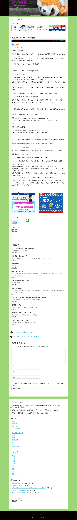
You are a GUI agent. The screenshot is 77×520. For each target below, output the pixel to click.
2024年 (14, 468)
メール (14, 371)
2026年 (14, 455)
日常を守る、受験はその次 (20, 320)
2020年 (14, 474)
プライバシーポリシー (38, 514)
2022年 (14, 471)
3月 (14, 460)
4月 (14, 458)
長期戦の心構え (17, 305)
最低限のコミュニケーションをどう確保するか (25, 336)
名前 (14, 365)
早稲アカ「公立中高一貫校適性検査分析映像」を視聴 (29, 297)
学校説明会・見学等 (17, 433)
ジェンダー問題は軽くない (20, 280)
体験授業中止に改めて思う (20, 256)
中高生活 (14, 421)
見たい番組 (15, 264)
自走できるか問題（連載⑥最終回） (23, 248)
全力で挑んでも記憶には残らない (21, 332)
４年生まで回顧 (16, 446)
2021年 (14, 473)
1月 (14, 463)
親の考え (63, 40)
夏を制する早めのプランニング (22, 312)
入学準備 (14, 426)
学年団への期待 (16, 483)
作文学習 (14, 423)
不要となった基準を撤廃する (20, 490)
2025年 (14, 466)
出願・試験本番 (16, 428)
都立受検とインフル (18, 271)
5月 (14, 457)
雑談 (13, 444)
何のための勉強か (17, 288)
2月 (14, 462)
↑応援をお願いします (18, 47)
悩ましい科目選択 (17, 485)
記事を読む (14, 252)
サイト (13, 377)
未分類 (13, 437)
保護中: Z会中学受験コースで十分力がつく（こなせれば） (28, 488)
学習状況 (14, 435)
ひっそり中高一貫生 (22, 2)
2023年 (14, 469)
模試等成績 (15, 440)
